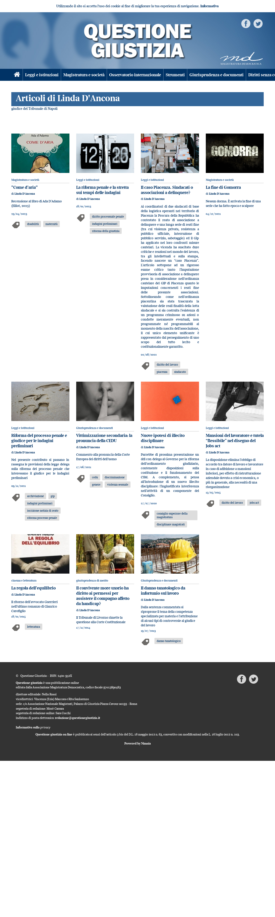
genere (96, 484)
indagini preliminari (104, 223)
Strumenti (175, 74)
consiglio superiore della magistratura (172, 515)
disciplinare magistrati (171, 524)
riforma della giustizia (105, 231)
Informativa (209, 6)
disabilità (33, 224)
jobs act (254, 502)
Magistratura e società (83, 74)
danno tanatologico (169, 641)
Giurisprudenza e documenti (217, 74)
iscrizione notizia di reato (42, 510)
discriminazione (115, 477)
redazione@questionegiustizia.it (77, 718)
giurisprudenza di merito (92, 580)
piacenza (162, 372)
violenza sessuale (117, 484)
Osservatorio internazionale (135, 74)
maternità (51, 224)
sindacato (180, 372)
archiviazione (35, 496)
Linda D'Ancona (24, 193)
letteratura (33, 626)
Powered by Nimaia (137, 743)
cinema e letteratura (23, 580)
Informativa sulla (33, 727)
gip (53, 496)
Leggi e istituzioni (42, 74)
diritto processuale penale (108, 216)
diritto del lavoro (167, 364)
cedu (95, 477)
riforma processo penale (42, 518)
